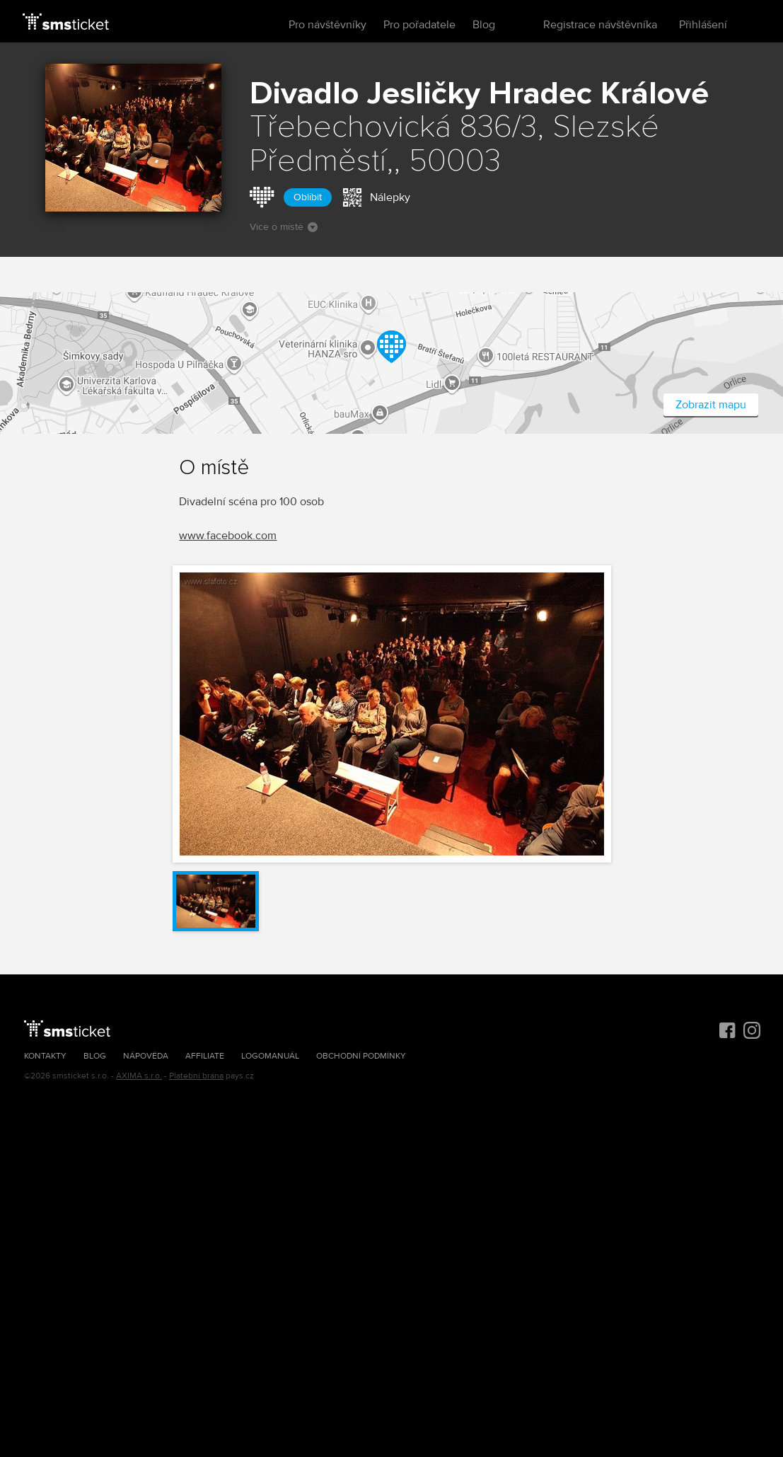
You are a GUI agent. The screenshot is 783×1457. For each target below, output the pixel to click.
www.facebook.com (228, 536)
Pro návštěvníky (327, 25)
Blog (483, 25)
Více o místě (284, 227)
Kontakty (45, 1056)
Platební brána (196, 1076)
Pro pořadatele (419, 25)
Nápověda (145, 1056)
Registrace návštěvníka (600, 25)
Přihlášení (703, 25)
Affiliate (204, 1056)
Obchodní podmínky (361, 1056)
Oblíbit (308, 197)
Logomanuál (270, 1056)
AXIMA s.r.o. (139, 1076)
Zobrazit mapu (710, 405)
